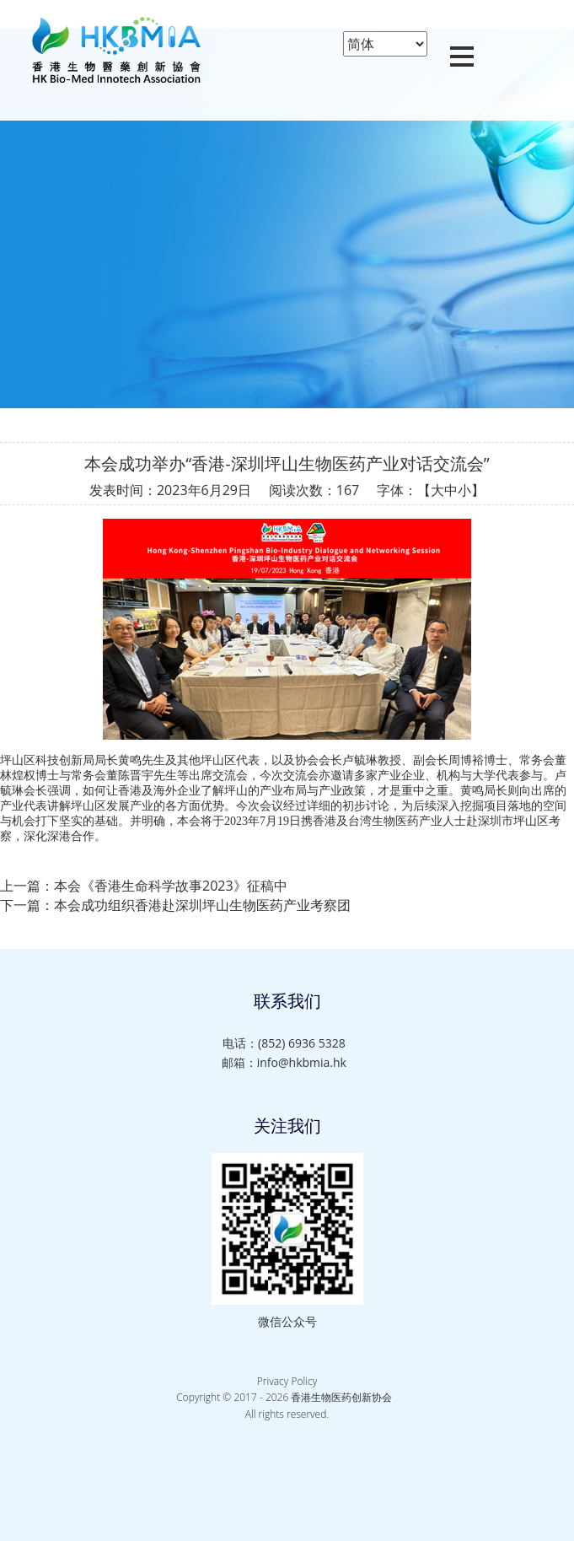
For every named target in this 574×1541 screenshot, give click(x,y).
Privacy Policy (287, 1381)
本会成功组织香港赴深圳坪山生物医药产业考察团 (202, 905)
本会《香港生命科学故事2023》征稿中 (170, 885)
